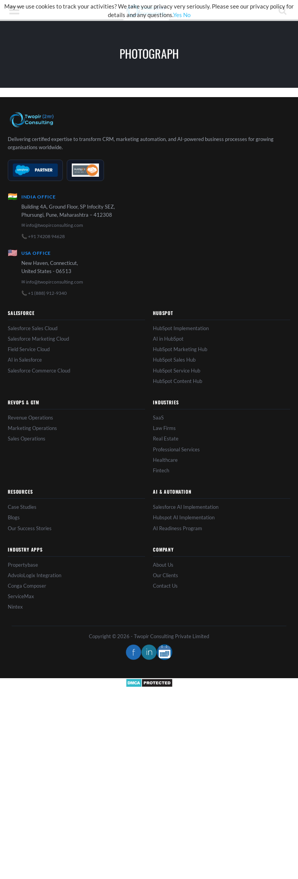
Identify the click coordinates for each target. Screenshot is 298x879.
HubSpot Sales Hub (174, 360)
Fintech (161, 470)
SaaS (158, 417)
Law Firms (164, 428)
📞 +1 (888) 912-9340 (44, 293)
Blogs (14, 517)
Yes (177, 14)
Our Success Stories (30, 528)
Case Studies (22, 507)
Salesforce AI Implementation (185, 507)
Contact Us (165, 586)
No (187, 14)
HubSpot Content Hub (177, 381)
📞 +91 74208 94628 (43, 236)
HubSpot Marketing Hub (180, 349)
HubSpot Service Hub (176, 370)
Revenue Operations (30, 417)
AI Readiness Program (177, 528)
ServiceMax (21, 596)
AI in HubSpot (168, 339)
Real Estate (165, 438)
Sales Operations (26, 438)
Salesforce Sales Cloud (32, 328)
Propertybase (23, 565)
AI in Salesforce (25, 360)
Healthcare (165, 460)
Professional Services (176, 449)
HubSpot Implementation (181, 328)
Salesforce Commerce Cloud (39, 370)
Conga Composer (27, 586)
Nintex (15, 607)
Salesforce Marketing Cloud (38, 339)
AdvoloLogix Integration (34, 575)
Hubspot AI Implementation (184, 517)
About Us (163, 565)
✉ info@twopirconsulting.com (52, 225)
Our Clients (165, 575)
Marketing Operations (32, 428)
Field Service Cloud (29, 349)
